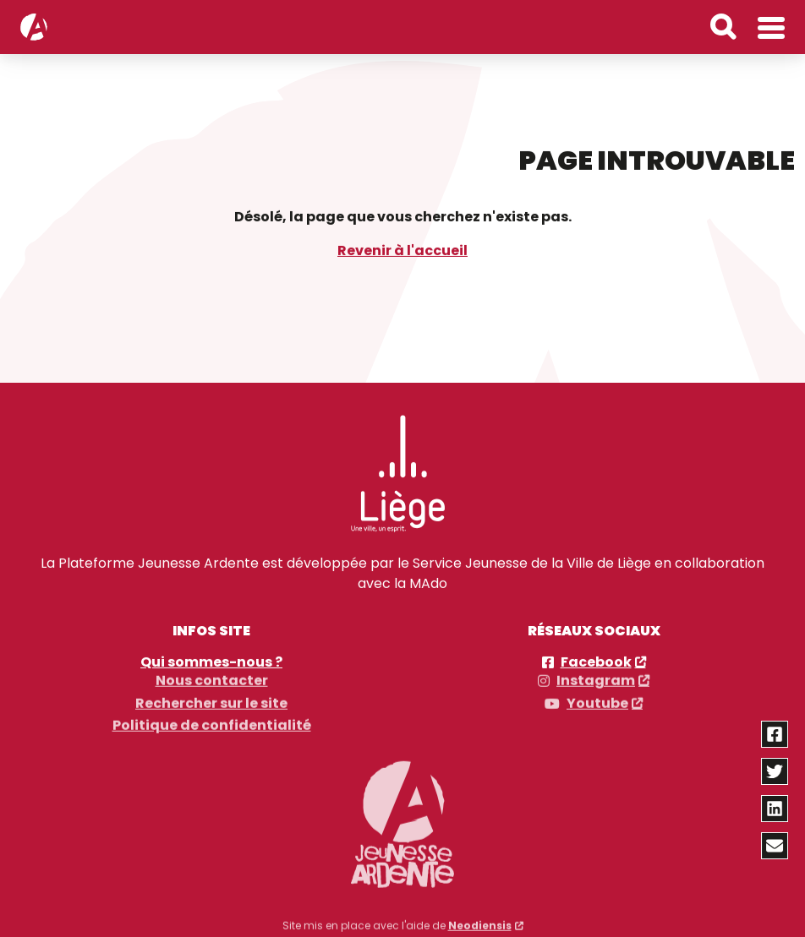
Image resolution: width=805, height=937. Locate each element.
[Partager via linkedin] (775, 808)
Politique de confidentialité (211, 720)
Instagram (595, 676)
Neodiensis (480, 920)
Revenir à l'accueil (402, 249)
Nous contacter (212, 676)
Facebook (596, 661)
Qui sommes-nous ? (211, 661)
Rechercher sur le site (211, 697)
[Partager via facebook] (775, 734)
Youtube (597, 697)
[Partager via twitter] (775, 771)
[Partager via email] (775, 845)
